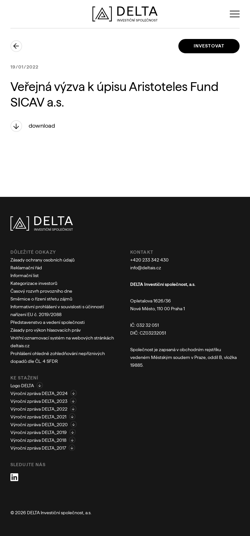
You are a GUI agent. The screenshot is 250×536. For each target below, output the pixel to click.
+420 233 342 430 (149, 259)
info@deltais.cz (145, 267)
